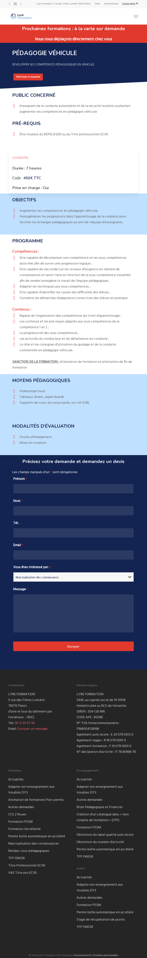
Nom (17, 501)
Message (20, 589)
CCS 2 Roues (17, 814)
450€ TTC (32, 178)
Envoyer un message (32, 729)
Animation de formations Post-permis (36, 800)
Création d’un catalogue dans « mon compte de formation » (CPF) (103, 817)
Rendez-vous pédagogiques (28, 851)
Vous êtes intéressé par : (32, 567)
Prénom (20, 479)
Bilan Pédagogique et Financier (100, 807)
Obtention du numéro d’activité (100, 842)
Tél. (16, 523)
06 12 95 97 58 (25, 723)
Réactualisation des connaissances (33, 843)
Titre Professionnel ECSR (26, 865)
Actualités (16, 779)
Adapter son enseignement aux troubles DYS (31, 789)
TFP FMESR (16, 858)
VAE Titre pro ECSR (22, 873)
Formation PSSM (20, 822)
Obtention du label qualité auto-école (105, 835)
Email (18, 545)
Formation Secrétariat (24, 829)
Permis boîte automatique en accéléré (36, 836)
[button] (136, 16)
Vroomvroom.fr (82, 955)
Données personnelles (105, 955)
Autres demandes (21, 807)
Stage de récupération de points (101, 919)
